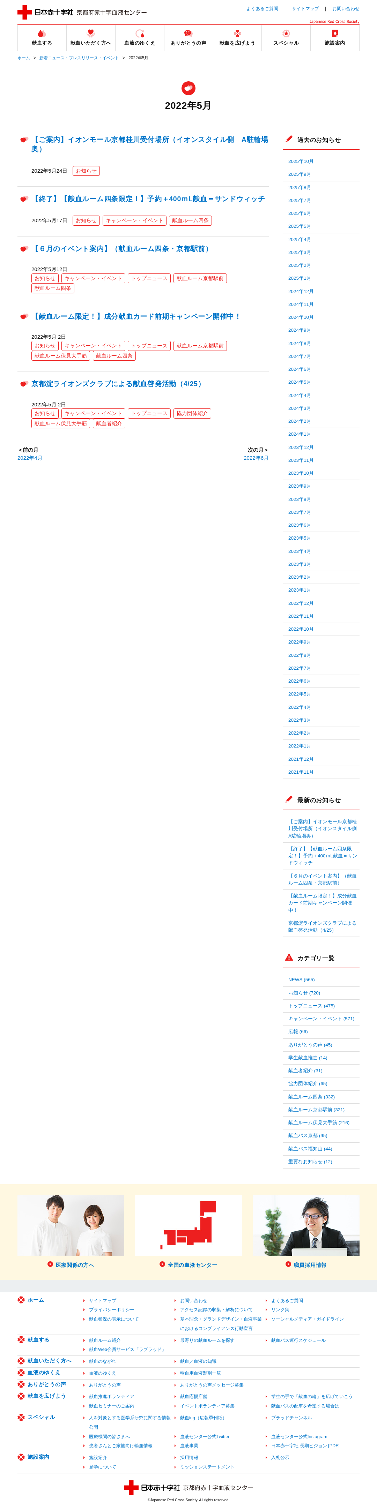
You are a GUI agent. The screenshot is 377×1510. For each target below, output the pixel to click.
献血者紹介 (109, 423)
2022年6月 (256, 458)
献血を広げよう (47, 1396)
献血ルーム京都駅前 (200, 278)
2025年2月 (299, 265)
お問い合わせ (346, 8)
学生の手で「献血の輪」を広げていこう (312, 1396)
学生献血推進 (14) (307, 1057)
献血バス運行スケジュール (298, 1340)
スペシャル (41, 1417)
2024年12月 (301, 291)
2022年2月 (299, 733)
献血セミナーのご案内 (111, 1405)
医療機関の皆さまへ (109, 1436)
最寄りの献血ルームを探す (207, 1340)
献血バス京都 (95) (307, 1135)
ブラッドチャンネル (291, 1417)
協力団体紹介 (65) (307, 1083)
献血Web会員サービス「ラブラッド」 (127, 1349)
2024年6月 (299, 369)
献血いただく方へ (50, 1360)
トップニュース (149, 278)
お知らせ (86, 171)
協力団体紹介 (192, 413)
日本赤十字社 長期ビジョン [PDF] (305, 1445)
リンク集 (280, 1309)
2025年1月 (299, 278)
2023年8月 (299, 499)
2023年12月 (301, 447)
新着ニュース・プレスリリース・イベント (79, 57)
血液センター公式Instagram (299, 1436)
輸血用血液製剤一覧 (200, 1373)
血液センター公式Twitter (205, 1436)
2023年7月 (299, 512)
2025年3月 (299, 252)
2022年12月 (301, 603)
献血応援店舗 (193, 1396)
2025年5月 (299, 226)
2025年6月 (299, 213)
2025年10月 (301, 161)
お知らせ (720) (304, 993)
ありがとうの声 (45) (310, 1044)
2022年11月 (301, 616)
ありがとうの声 (47, 1384)
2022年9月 (299, 642)
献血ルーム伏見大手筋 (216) (318, 1122)
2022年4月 (30, 458)
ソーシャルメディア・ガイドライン (307, 1319)
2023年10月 (301, 473)
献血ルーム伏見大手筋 (61, 356)
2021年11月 (301, 772)
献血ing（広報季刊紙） (203, 1417)
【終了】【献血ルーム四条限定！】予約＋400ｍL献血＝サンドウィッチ (148, 199)
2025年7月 (299, 200)
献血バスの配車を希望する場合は (305, 1405)
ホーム (23, 57)
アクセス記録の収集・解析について (216, 1309)
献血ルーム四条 (190, 220)
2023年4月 (299, 551)
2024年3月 (299, 408)
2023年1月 (299, 590)
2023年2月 (299, 577)
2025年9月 (299, 174)
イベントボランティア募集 (207, 1405)
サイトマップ (305, 8)
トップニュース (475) (311, 1005)
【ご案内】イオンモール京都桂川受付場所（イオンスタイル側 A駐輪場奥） (324, 829)
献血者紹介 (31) (305, 1070)
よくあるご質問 (262, 8)
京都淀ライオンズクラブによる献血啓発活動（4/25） (118, 384)
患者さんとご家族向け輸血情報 (121, 1445)
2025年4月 (299, 239)
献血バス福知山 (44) (310, 1148)
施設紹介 (98, 1457)
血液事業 (189, 1445)
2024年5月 (299, 382)
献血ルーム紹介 (105, 1340)
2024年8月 (299, 343)
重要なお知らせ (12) (310, 1161)
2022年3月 (299, 720)
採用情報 (189, 1457)
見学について (102, 1467)
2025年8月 (299, 187)
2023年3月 (299, 564)
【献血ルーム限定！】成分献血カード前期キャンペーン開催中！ (136, 316)
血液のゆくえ (44, 1372)
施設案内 (39, 1457)
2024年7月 (299, 356)
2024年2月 (299, 421)
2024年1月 (299, 434)
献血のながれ (102, 1361)
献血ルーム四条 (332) (311, 1096)
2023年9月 (299, 486)
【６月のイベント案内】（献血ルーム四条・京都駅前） (122, 249)
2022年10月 (301, 629)
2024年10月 (301, 317)
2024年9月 (299, 330)
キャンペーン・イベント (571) (321, 1018)
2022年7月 (299, 668)
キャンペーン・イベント (134, 220)
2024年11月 (301, 304)
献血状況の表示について (114, 1319)
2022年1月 (299, 746)
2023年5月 (299, 538)
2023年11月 (301, 460)
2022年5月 (299, 694)
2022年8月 (299, 655)
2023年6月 (299, 525)
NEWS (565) (301, 979)
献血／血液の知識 (198, 1361)
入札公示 (280, 1457)
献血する (39, 1340)
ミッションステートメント (207, 1467)
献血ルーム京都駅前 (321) (316, 1109)
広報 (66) (298, 1031)
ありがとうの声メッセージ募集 (212, 1385)
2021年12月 (301, 759)
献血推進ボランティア (111, 1396)
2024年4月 (299, 395)
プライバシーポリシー (111, 1309)
